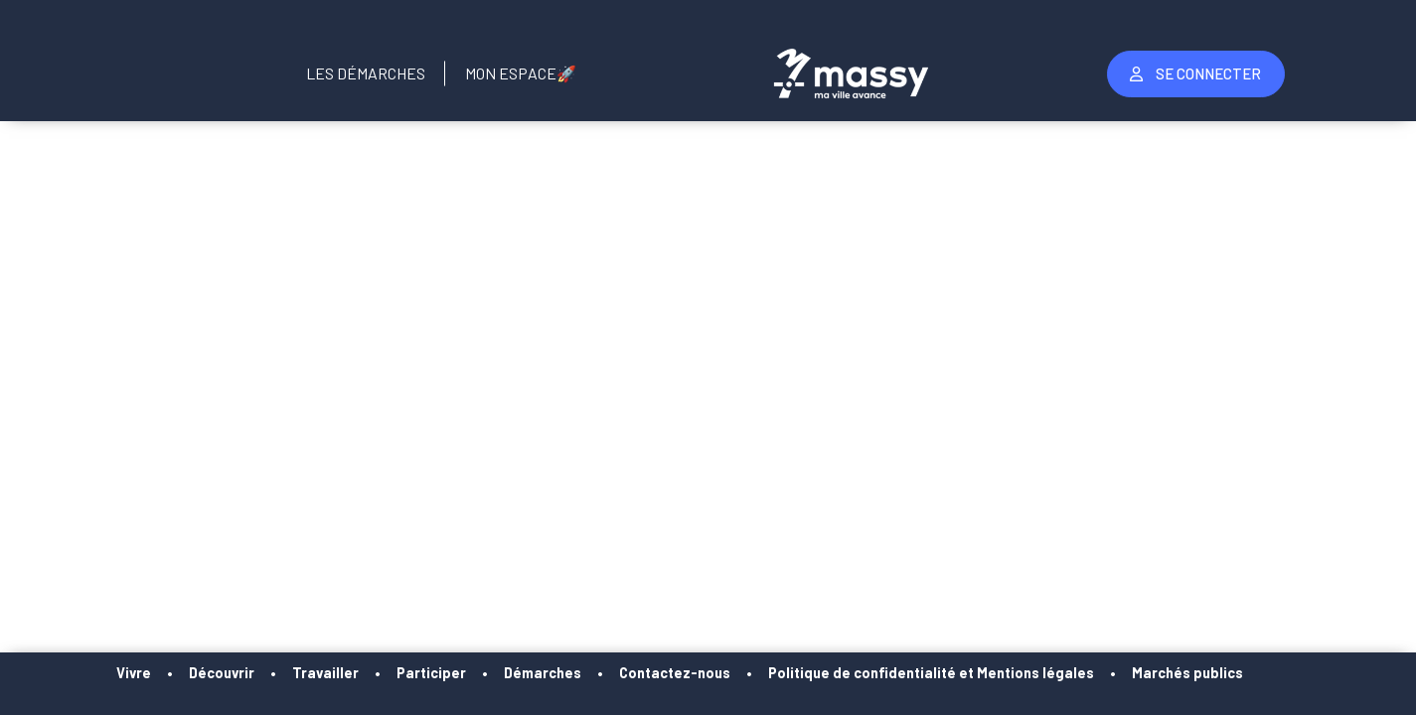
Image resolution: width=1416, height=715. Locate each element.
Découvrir (258, 672)
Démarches (579, 672)
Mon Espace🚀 (520, 73)
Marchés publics (1224, 672)
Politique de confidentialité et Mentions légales (968, 672)
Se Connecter (1195, 73)
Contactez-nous (711, 672)
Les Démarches (365, 73)
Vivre (170, 672)
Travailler (362, 672)
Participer (468, 672)
